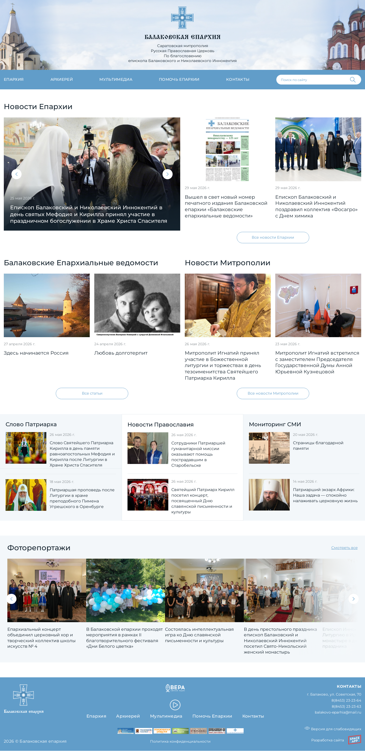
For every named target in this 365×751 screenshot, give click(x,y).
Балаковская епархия (182, 37)
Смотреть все (344, 547)
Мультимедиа (115, 79)
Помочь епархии (179, 79)
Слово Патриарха (31, 424)
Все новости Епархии (273, 237)
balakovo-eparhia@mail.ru (338, 713)
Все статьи (92, 393)
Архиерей (61, 79)
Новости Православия (160, 424)
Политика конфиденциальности (180, 741)
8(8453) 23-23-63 (346, 706)
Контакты (238, 79)
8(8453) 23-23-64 (346, 700)
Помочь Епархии (212, 716)
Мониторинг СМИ (275, 424)
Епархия (14, 79)
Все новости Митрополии (273, 393)
